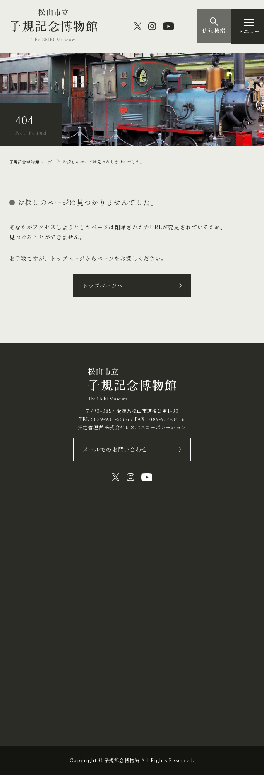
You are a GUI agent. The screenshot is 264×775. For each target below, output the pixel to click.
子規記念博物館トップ (30, 162)
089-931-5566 (111, 419)
